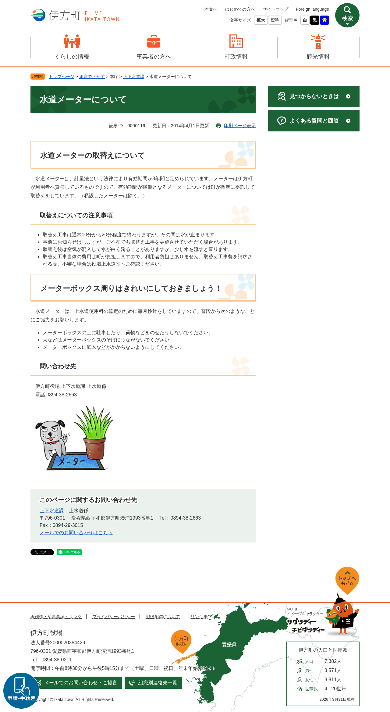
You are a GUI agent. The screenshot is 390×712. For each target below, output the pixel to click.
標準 (275, 20)
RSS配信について (163, 616)
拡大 (261, 20)
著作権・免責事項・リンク (56, 616)
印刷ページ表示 (240, 125)
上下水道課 (133, 76)
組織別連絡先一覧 (157, 682)
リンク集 (198, 616)
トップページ (61, 76)
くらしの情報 (72, 56)
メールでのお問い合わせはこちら (76, 532)
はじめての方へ (240, 9)
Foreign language (312, 9)
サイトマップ (275, 9)
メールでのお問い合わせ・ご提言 (80, 682)
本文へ (211, 9)
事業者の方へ (153, 56)
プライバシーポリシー (113, 616)
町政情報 (236, 56)
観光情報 (318, 56)
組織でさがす (92, 76)
